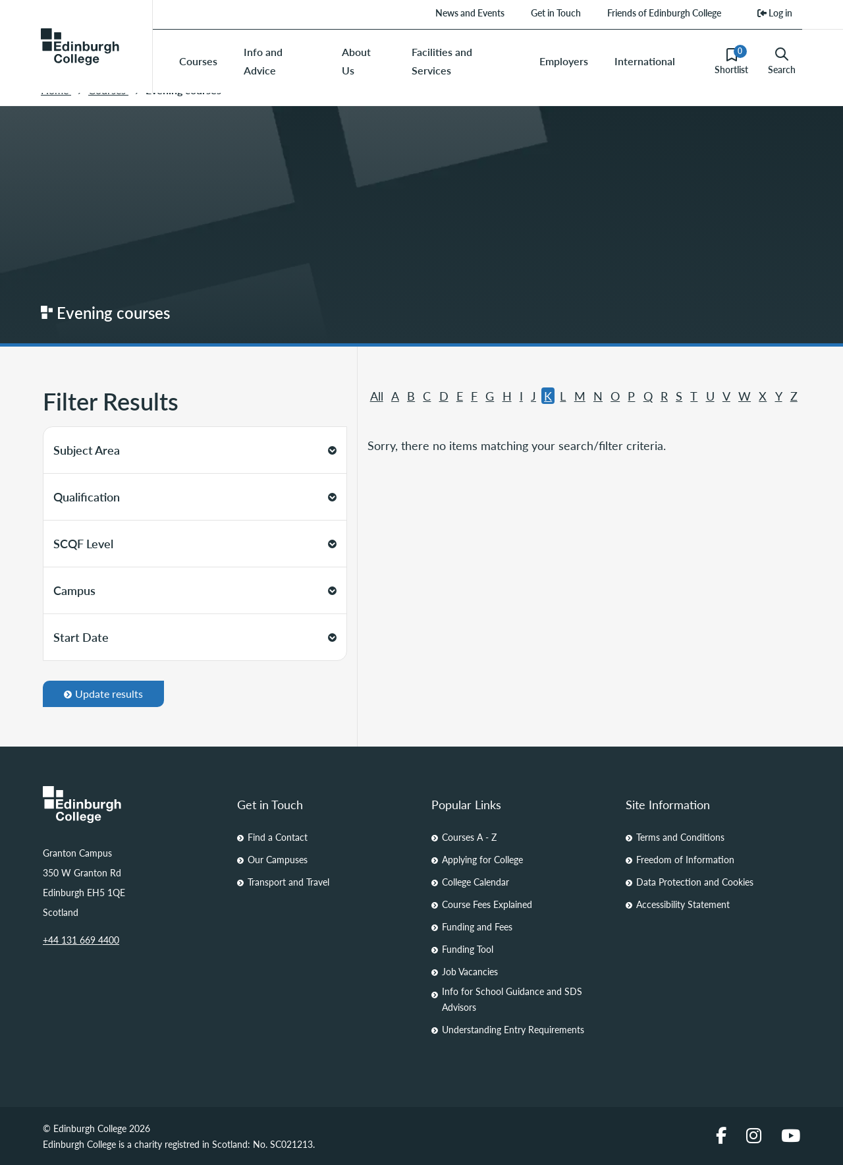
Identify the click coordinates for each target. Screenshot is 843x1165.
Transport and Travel (288, 881)
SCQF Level (195, 543)
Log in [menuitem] (774, 12)
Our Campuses (278, 859)
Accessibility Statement (683, 904)
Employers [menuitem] (563, 61)
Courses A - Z (469, 836)
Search (782, 61)
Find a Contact (278, 836)
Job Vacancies (470, 971)
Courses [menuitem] (198, 61)
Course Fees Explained (487, 904)
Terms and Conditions (680, 836)
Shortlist (731, 60)
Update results (103, 693)
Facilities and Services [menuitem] (442, 61)
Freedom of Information (685, 859)
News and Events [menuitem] (469, 12)
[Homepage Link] (130, 804)
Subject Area (195, 449)
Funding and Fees (477, 926)
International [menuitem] (644, 61)
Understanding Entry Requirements (513, 1029)
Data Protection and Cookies (694, 881)
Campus (195, 590)
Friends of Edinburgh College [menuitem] (664, 12)
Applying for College (482, 859)
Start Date (195, 637)
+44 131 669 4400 (81, 939)
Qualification (195, 496)
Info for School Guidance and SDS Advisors (512, 998)
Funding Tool (467, 948)
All (376, 395)
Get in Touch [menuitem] (556, 12)
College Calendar (475, 881)
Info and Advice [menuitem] (263, 61)
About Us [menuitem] (356, 61)
